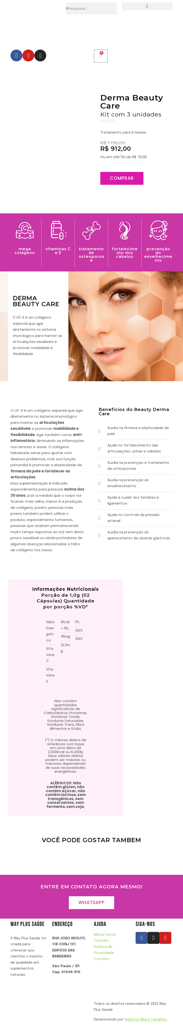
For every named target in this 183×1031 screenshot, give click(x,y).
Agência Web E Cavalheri (146, 1019)
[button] (147, 6)
